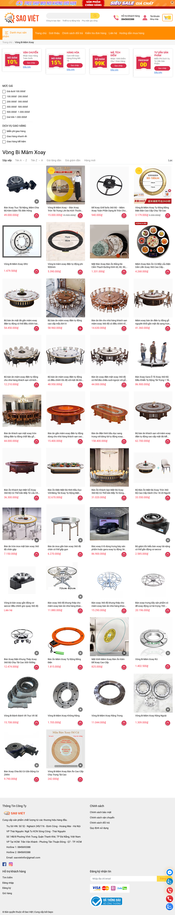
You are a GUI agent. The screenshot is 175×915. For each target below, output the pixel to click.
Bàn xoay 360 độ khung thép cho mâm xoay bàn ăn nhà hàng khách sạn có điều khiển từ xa (65, 605)
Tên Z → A (37, 160)
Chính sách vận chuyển (102, 817)
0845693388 (127, 19)
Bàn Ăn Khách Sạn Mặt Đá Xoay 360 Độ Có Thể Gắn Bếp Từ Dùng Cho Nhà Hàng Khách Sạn (108, 493)
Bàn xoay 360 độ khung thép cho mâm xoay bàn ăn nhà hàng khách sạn (109, 605)
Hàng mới (89, 160)
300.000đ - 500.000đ (17, 106)
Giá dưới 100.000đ (16, 91)
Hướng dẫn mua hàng (131, 33)
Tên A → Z (21, 160)
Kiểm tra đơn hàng (95, 33)
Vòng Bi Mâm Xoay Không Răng (64, 715)
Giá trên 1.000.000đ (17, 117)
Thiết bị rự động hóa (71, 21)
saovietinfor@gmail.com (27, 857)
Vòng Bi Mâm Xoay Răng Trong (107, 715)
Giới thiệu (54, 33)
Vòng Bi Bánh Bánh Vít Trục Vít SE (21, 715)
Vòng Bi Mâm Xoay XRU (16, 264)
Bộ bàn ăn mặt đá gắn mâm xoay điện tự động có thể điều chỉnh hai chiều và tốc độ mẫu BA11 (20, 323)
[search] (95, 16)
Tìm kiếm (7, 877)
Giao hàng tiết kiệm (16, 141)
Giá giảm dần (72, 160)
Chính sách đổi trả (72, 33)
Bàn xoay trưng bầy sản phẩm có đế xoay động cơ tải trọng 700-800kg (151, 605)
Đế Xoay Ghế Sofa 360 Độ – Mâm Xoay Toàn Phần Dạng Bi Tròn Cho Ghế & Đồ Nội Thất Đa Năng (109, 210)
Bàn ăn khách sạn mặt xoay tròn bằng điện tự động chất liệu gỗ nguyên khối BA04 (20, 436)
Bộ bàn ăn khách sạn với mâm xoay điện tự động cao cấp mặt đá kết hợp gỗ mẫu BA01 (152, 436)
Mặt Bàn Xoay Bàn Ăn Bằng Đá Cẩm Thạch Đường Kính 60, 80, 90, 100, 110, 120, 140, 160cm (109, 267)
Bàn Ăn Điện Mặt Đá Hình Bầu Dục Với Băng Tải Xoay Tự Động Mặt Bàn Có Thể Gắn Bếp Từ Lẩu (65, 493)
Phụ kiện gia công (89, 21)
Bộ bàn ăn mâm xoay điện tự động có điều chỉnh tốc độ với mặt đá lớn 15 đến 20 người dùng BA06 (65, 380)
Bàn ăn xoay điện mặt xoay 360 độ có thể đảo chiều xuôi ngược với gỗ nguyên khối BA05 (109, 380)
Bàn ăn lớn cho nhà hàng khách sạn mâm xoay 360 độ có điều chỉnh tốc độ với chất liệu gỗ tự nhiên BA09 (109, 323)
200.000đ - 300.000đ (17, 101)
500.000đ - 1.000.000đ (18, 112)
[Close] (172, 2)
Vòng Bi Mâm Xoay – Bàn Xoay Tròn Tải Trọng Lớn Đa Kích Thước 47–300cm (64, 210)
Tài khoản (155, 16)
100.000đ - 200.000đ (17, 96)
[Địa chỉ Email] (131, 879)
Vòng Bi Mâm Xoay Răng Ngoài (150, 715)
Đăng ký (6, 888)
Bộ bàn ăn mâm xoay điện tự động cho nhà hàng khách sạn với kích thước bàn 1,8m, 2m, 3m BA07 (21, 380)
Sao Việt (29, 912)
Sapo (50, 912)
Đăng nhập (154, 19)
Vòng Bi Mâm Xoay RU (146, 659)
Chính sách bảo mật (100, 812)
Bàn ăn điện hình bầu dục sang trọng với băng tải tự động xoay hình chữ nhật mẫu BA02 (107, 436)
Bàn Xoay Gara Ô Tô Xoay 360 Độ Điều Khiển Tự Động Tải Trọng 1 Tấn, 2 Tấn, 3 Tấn (153, 380)
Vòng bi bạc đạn (53, 21)
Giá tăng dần (54, 160)
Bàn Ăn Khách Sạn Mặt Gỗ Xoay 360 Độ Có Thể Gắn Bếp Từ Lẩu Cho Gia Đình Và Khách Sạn (21, 493)
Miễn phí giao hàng (16, 131)
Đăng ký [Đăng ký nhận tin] (164, 878)
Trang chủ (40, 33)
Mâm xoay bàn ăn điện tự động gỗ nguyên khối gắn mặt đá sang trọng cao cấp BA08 (153, 323)
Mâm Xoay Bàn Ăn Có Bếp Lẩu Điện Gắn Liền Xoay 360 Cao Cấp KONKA (152, 267)
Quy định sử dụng (99, 828)
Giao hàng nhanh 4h (17, 136)
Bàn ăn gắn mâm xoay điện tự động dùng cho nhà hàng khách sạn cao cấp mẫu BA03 (65, 436)
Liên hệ (113, 33)
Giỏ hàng (7, 893)
